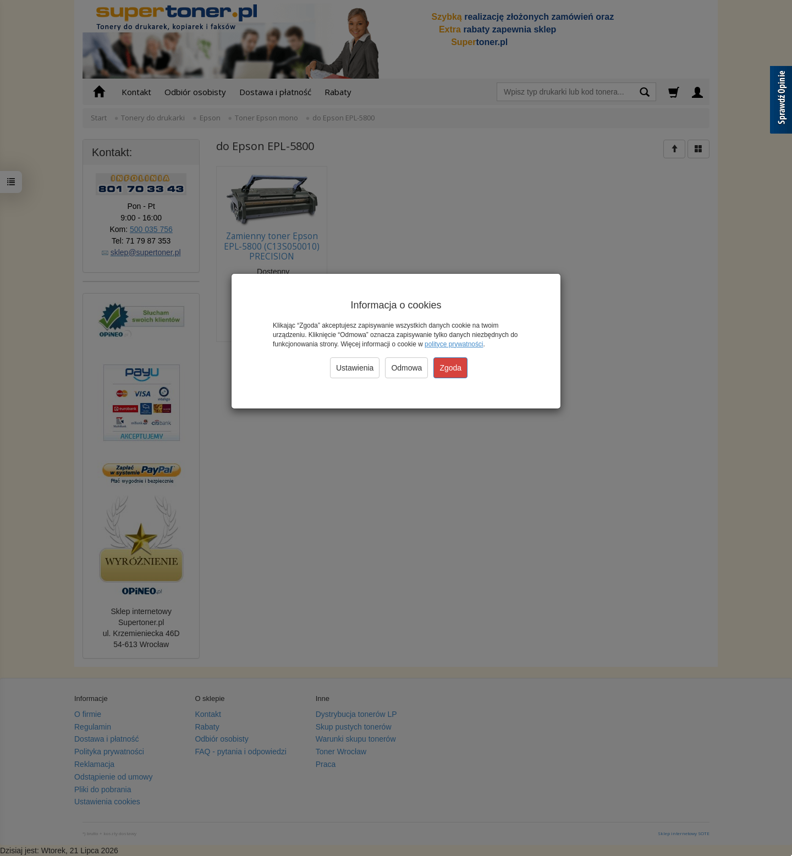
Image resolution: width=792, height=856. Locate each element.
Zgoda (450, 367)
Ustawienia (354, 367)
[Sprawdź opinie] (781, 101)
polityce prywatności (454, 344)
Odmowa (406, 367)
